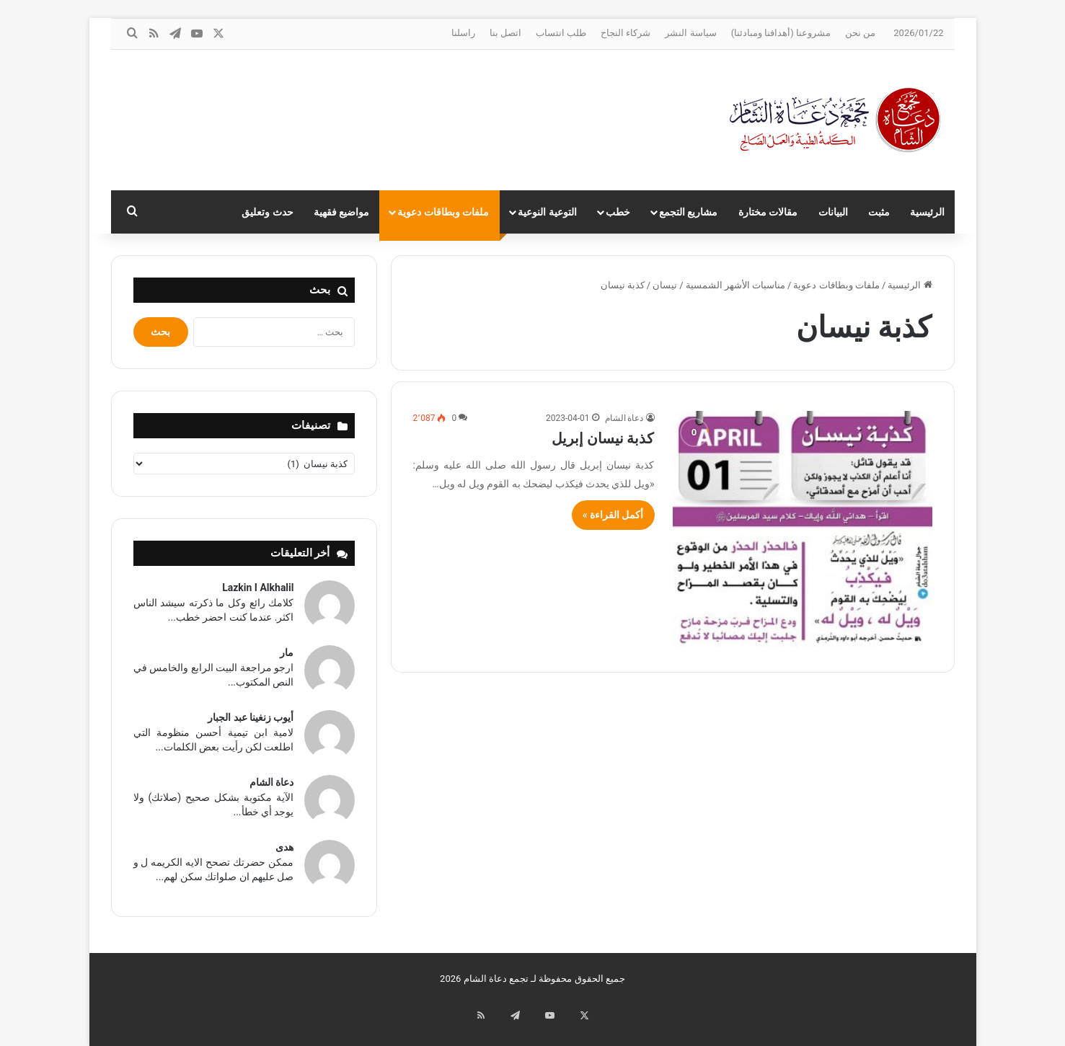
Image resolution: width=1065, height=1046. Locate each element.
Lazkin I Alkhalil (257, 587)
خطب (618, 212)
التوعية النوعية (547, 212)
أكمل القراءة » (613, 514)
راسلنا (463, 32)
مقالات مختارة (767, 212)
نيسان (665, 285)
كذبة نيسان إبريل (603, 438)
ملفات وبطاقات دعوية (443, 212)
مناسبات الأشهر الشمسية (735, 285)
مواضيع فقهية (341, 212)
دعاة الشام (624, 418)
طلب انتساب (561, 32)
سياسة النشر (690, 32)
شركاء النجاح (625, 32)
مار (286, 652)
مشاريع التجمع (688, 212)
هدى (284, 847)
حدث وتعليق (267, 212)
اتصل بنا (505, 32)
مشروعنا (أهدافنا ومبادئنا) (781, 32)
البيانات (833, 212)
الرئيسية (927, 212)
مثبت (879, 212)
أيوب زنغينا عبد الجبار (250, 717)
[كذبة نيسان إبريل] (802, 530)
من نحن (860, 32)
